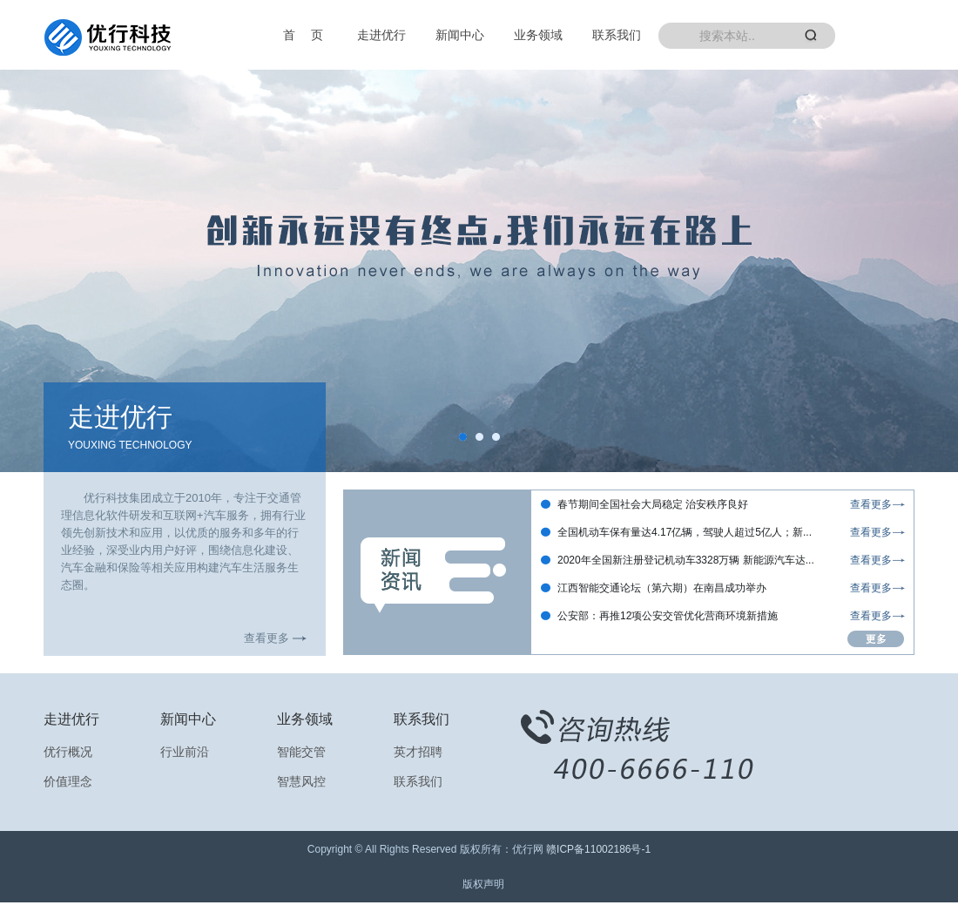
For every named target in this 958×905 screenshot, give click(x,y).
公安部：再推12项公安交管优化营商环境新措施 (667, 616)
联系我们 (616, 35)
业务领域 (538, 35)
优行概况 (68, 752)
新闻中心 (459, 35)
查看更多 (266, 638)
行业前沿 (184, 752)
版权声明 (483, 884)
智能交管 (301, 752)
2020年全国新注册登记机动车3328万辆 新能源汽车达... (685, 560)
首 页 (303, 35)
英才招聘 (418, 752)
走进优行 (381, 35)
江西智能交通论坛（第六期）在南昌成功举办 (661, 588)
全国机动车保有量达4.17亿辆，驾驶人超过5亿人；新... (684, 532)
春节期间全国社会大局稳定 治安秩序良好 (652, 504)
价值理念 (68, 781)
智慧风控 (301, 781)
